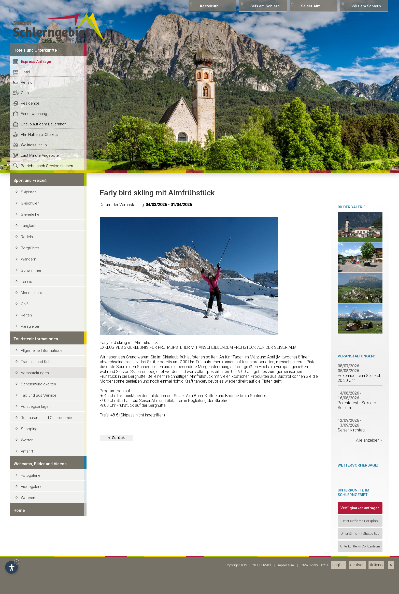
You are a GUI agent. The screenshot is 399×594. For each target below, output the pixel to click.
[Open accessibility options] (11, 567)
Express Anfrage (36, 363)
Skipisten (29, 494)
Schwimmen (31, 572)
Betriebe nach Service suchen (47, 468)
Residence (30, 405)
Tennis (26, 584)
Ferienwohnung (34, 416)
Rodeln (27, 539)
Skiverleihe (30, 516)
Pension (28, 384)
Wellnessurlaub (34, 447)
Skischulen (30, 505)
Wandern (28, 561)
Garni (25, 395)
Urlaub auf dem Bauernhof (43, 426)
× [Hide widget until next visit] (17, 562)
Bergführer (30, 550)
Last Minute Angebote (40, 457)
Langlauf (28, 528)
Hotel (25, 374)
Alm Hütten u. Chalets (39, 436)
